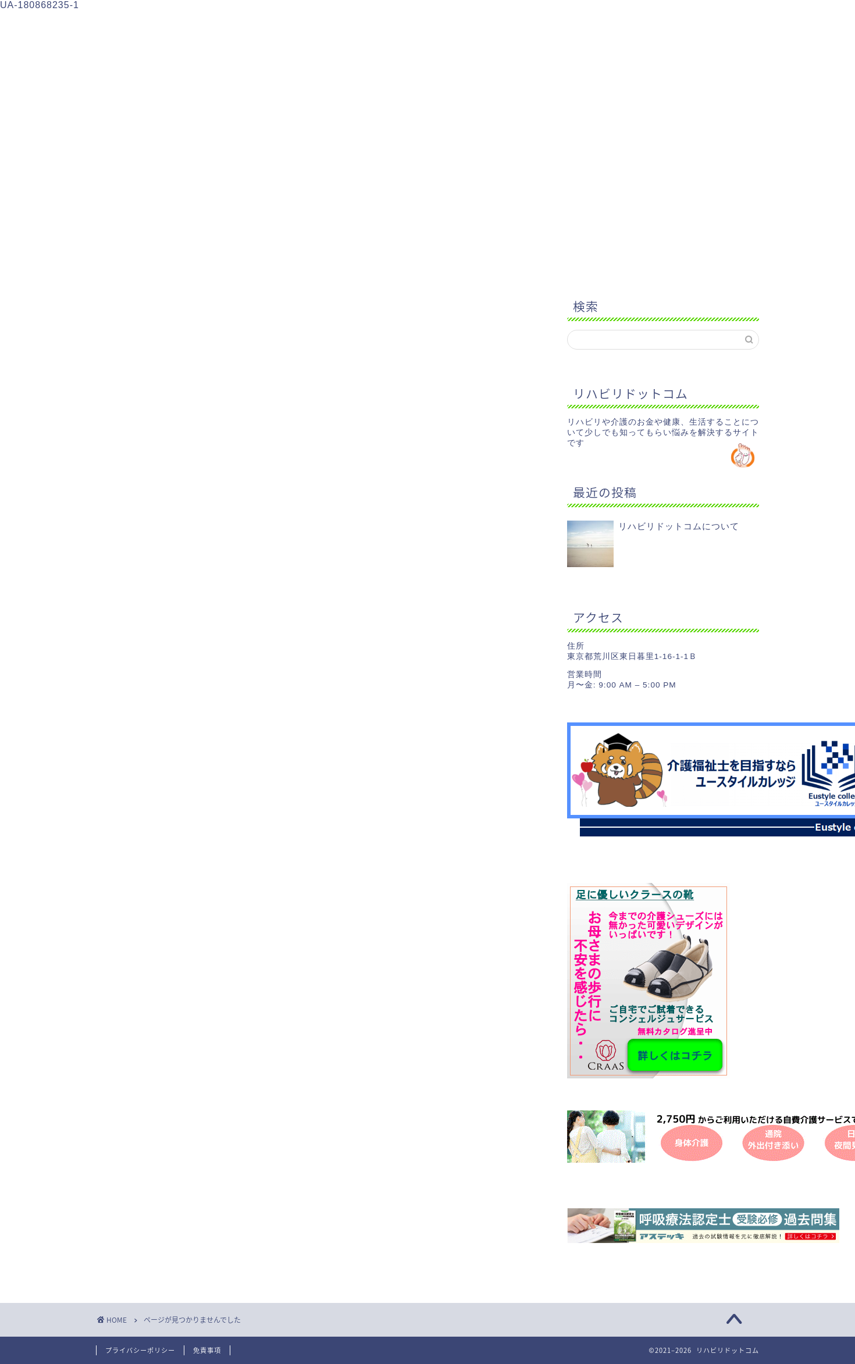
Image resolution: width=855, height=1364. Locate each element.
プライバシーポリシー (140, 1350)
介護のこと (325, 24)
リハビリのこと (233, 24)
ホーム (142, 24)
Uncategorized (176, 805)
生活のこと (508, 24)
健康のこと (417, 24)
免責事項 (207, 1350)
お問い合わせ (599, 24)
